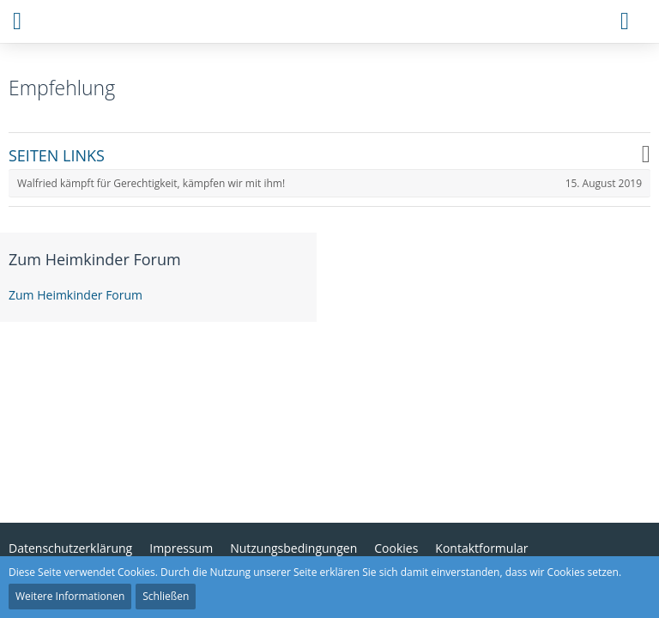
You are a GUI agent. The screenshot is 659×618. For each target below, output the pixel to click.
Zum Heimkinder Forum (95, 259)
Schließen (165, 596)
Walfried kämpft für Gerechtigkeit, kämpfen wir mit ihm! (151, 183)
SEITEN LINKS (57, 156)
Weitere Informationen (69, 596)
